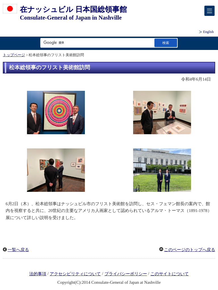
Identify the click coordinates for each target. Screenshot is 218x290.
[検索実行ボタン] (165, 43)
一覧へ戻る (18, 249)
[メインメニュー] (209, 11)
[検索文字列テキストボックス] (96, 43)
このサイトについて (169, 274)
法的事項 (37, 274)
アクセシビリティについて (75, 274)
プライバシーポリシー (125, 274)
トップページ (14, 55)
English (208, 32)
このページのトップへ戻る (189, 249)
